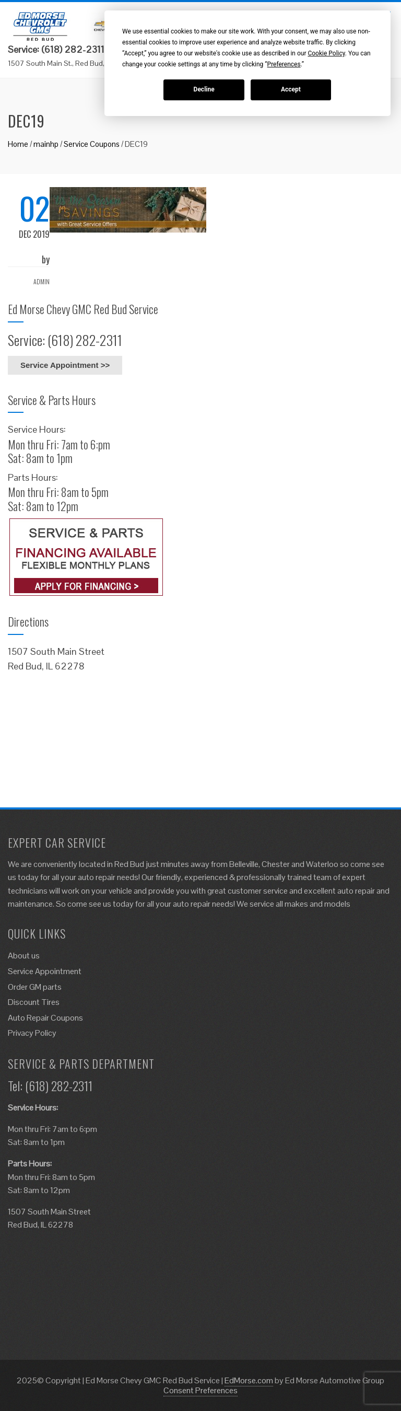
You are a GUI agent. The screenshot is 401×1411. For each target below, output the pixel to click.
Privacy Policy (32, 1032)
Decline (204, 89)
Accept (291, 89)
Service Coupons (92, 144)
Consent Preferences (200, 1390)
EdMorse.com (249, 1380)
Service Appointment (44, 971)
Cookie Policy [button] (326, 53)
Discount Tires (34, 1002)
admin (41, 281)
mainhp (45, 144)
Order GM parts (35, 986)
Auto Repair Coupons (45, 1017)
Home (18, 144)
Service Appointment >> (65, 365)
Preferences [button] (284, 64)
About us (24, 955)
